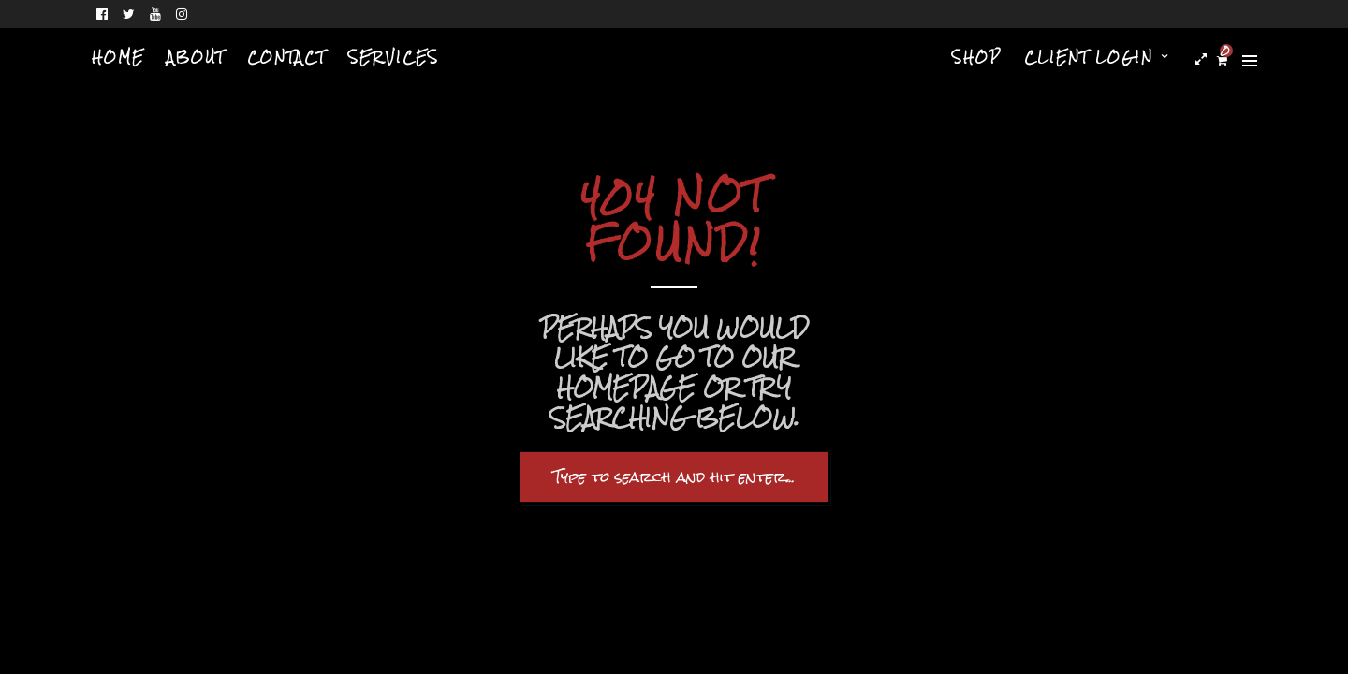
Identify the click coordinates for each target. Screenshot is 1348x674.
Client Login (1088, 57)
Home (118, 57)
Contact (286, 57)
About (196, 57)
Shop (977, 57)
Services (393, 57)
